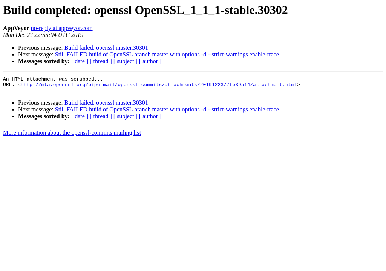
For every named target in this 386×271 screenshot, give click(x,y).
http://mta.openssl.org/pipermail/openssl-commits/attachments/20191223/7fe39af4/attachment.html (159, 86)
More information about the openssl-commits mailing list (72, 135)
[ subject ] (125, 61)
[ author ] (150, 61)
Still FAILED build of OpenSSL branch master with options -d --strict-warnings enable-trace (167, 54)
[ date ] (79, 61)
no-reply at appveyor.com (62, 28)
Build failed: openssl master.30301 (106, 47)
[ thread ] (101, 61)
